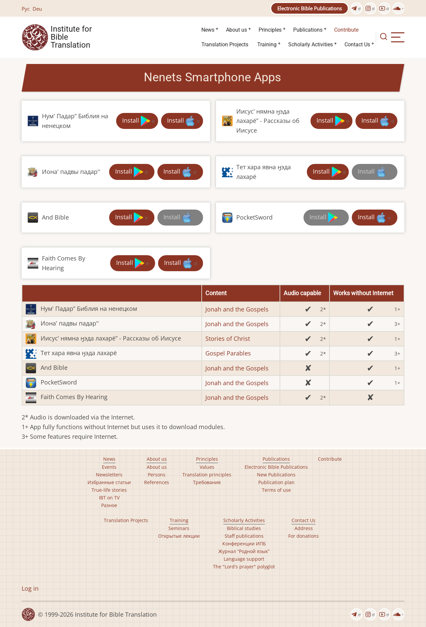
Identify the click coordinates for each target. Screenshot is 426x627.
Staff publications (244, 536)
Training (267, 44)
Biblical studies (244, 528)
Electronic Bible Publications (309, 8)
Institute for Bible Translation (71, 37)
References (156, 482)
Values (207, 467)
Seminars (178, 528)
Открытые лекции (179, 536)
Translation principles (206, 474)
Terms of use (276, 490)
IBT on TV (109, 497)
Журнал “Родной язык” (244, 551)
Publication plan (276, 482)
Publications (307, 30)
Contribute (346, 30)
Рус (26, 8)
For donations (303, 536)
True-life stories (109, 490)
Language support (244, 559)
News (207, 30)
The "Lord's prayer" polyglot (244, 566)
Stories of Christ (227, 338)
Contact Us (357, 44)
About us (236, 30)
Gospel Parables (228, 353)
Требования (207, 482)
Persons (156, 474)
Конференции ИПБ (244, 543)
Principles (270, 30)
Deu (37, 8)
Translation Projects (224, 44)
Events (109, 467)
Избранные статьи (109, 482)
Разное (109, 505)
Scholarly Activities (310, 44)
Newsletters (109, 474)
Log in (30, 588)
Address (304, 528)
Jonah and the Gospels (237, 309)
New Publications (276, 474)
